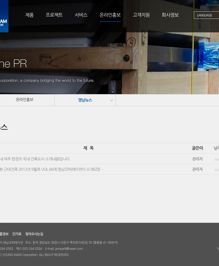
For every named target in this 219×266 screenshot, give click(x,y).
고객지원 (141, 15)
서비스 (81, 15)
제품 (29, 15)
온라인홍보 (110, 15)
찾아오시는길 (34, 234)
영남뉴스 (85, 100)
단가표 (16, 234)
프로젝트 (54, 15)
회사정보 (170, 15)
